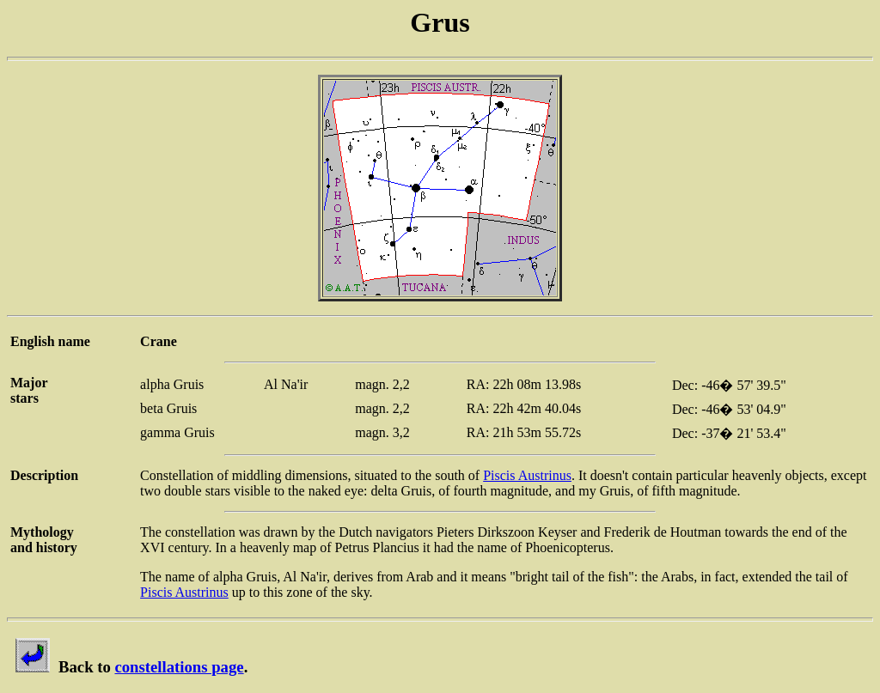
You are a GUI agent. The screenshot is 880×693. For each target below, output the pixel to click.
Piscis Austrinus (527, 475)
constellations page (178, 667)
